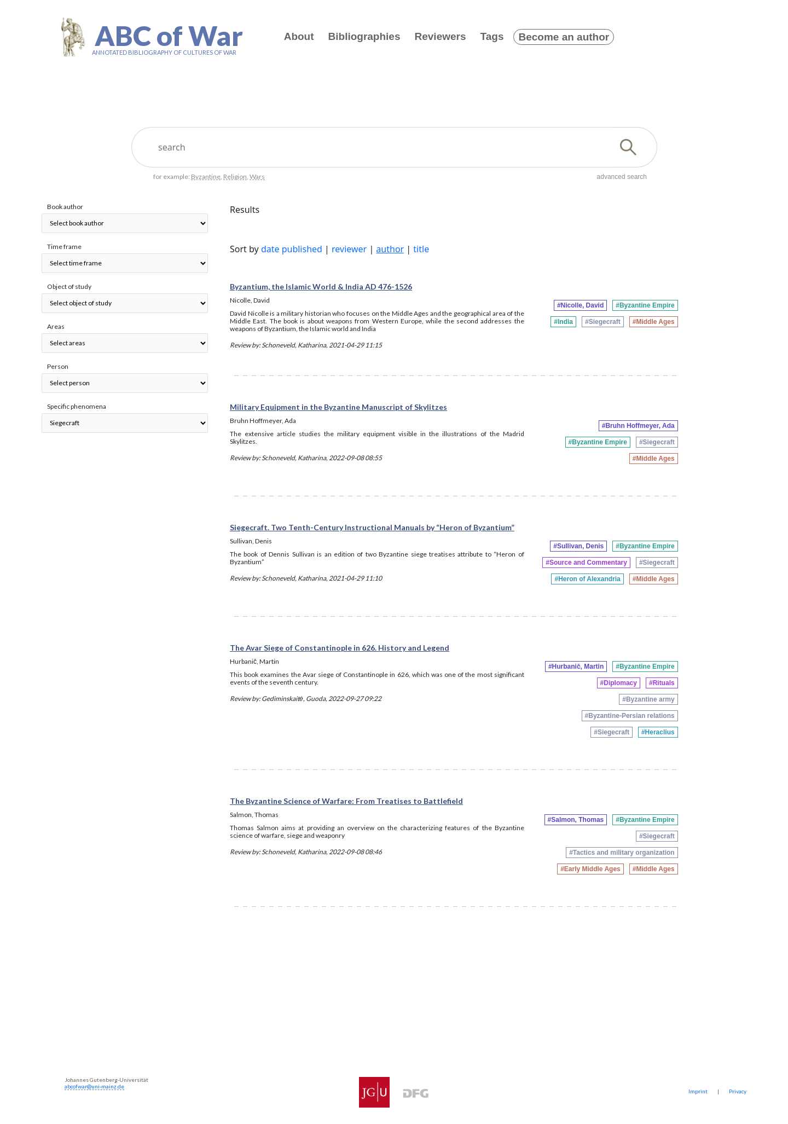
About (299, 36)
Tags (492, 36)
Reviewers (440, 36)
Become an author (563, 37)
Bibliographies (364, 36)
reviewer (349, 249)
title (421, 249)
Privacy (737, 1091)
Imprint (698, 1091)
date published (291, 249)
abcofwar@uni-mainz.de (94, 1086)
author (390, 249)
